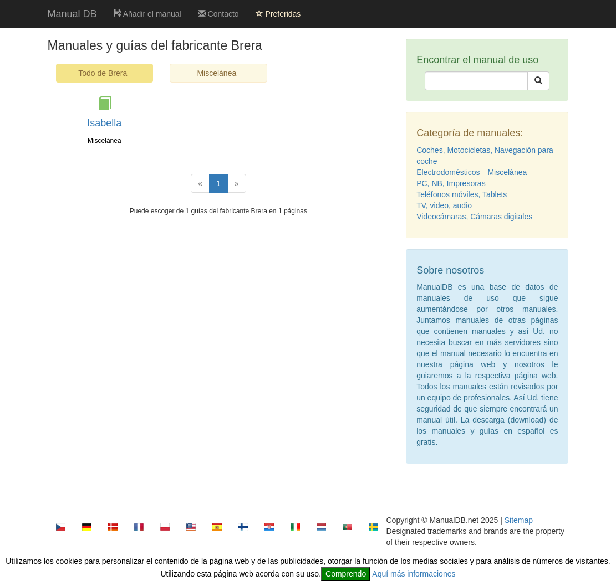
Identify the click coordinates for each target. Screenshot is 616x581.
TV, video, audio (444, 205)
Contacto (218, 13)
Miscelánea (216, 73)
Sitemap (519, 520)
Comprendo (345, 573)
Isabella (104, 122)
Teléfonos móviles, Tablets (461, 194)
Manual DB (72, 13)
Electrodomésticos (448, 172)
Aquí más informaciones (413, 573)
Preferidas (278, 13)
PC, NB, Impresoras (450, 183)
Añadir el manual (147, 13)
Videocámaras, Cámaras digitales (474, 216)
